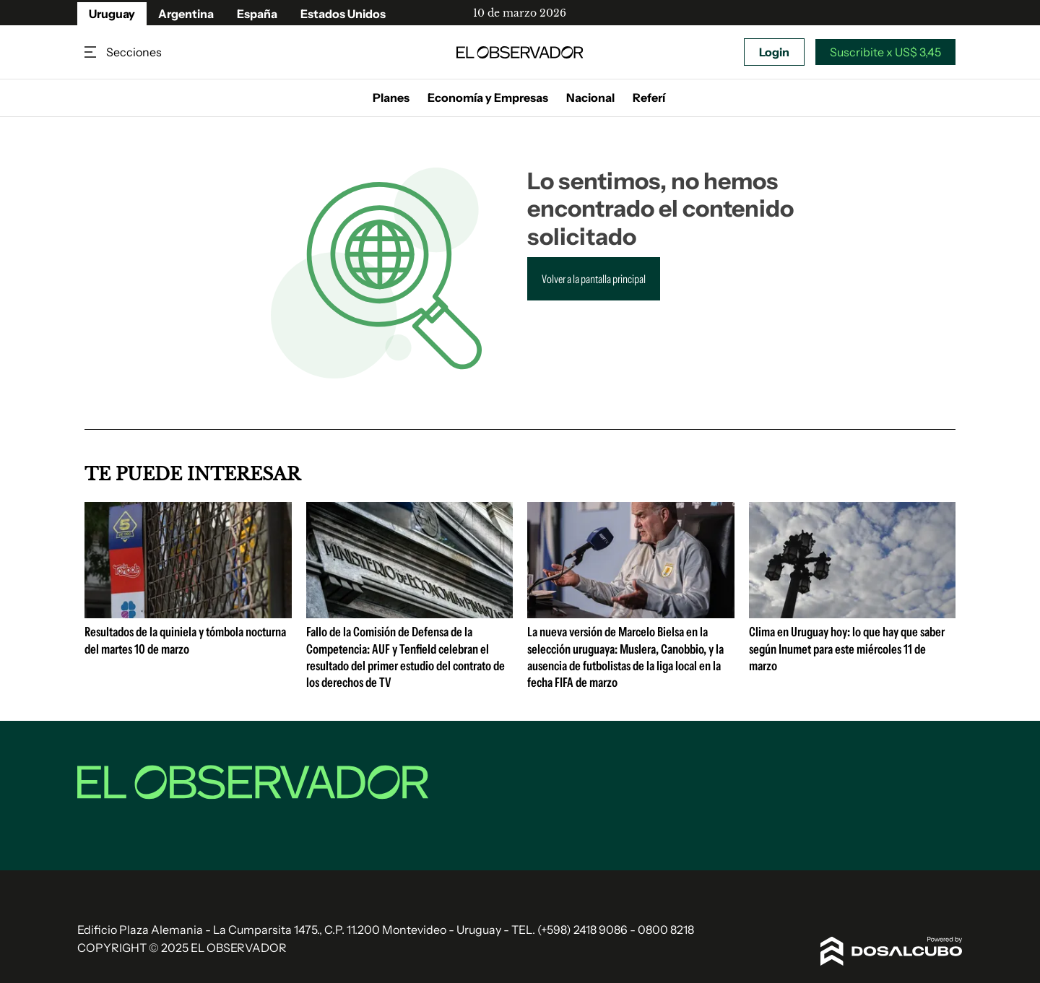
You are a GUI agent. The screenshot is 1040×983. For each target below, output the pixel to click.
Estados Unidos (343, 14)
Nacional (590, 97)
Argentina (186, 14)
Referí (649, 97)
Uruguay (112, 14)
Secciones (91, 52)
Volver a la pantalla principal (594, 279)
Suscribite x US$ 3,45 (885, 52)
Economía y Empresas (488, 97)
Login (774, 52)
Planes (391, 97)
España (257, 14)
